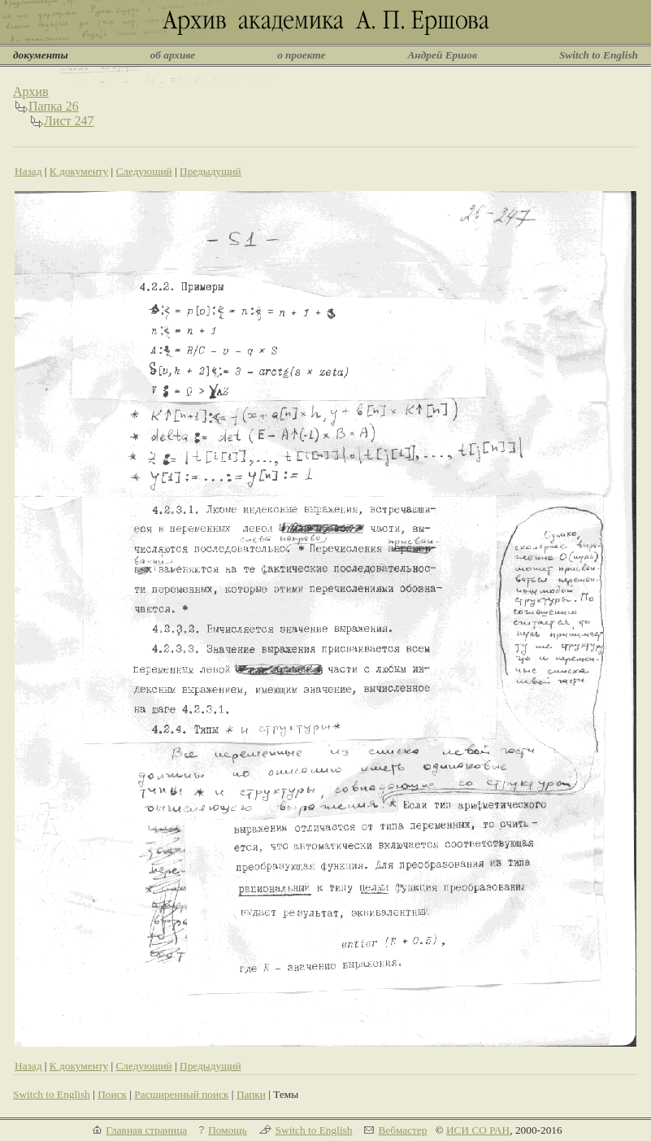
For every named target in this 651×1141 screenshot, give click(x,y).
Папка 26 (53, 106)
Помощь (227, 1130)
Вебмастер (402, 1130)
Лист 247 (69, 121)
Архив (31, 91)
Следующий (143, 171)
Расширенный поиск (181, 1094)
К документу (79, 171)
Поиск (112, 1094)
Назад (28, 171)
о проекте (301, 55)
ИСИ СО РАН (478, 1130)
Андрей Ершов (442, 55)
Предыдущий (210, 171)
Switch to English (598, 55)
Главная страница (146, 1130)
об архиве (173, 55)
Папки (251, 1094)
